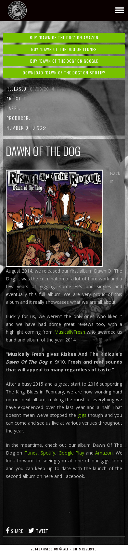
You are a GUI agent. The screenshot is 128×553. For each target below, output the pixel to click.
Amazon (104, 453)
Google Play (71, 453)
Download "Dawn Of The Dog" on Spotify (64, 72)
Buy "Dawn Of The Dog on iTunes (64, 49)
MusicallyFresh (69, 332)
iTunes (31, 453)
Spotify (48, 453)
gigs (82, 415)
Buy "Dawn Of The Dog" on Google (64, 61)
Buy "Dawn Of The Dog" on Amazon (64, 37)
